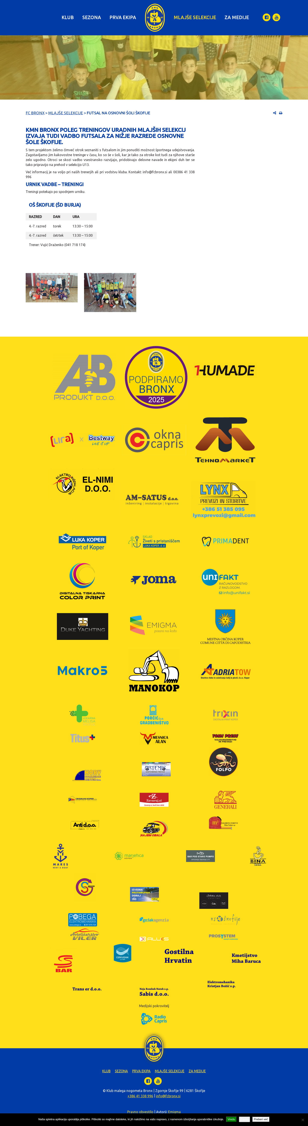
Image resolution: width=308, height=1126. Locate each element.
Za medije (237, 17)
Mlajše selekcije (195, 17)
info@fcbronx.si (168, 1096)
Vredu (231, 1119)
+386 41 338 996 (140, 1096)
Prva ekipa (123, 17)
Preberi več (261, 1119)
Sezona (91, 17)
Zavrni (244, 1119)
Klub (68, 17)
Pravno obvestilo (140, 1112)
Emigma (174, 1112)
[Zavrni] (303, 1120)
